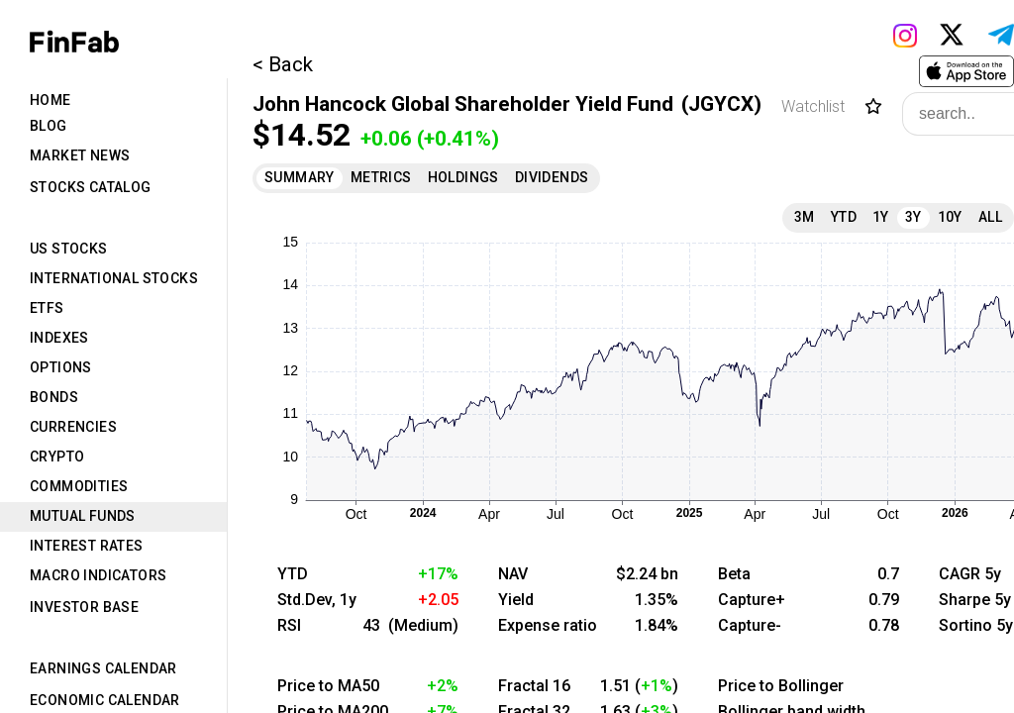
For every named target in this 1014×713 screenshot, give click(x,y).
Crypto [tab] (57, 456)
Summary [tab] (299, 177)
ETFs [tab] (47, 308)
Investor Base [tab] (84, 607)
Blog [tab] (48, 126)
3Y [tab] (913, 217)
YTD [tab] (844, 217)
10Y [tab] (950, 217)
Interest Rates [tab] (87, 546)
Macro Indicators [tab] (98, 575)
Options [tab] (61, 367)
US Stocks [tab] (69, 248)
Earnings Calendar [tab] (103, 668)
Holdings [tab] (463, 177)
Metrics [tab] (381, 177)
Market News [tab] (80, 155)
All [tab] (990, 217)
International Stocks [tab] (114, 278)
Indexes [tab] (59, 338)
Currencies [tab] (73, 427)
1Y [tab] (880, 217)
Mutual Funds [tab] (83, 516)
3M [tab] (804, 217)
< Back (283, 64)
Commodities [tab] (79, 486)
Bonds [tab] (54, 397)
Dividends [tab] (552, 177)
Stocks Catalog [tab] (91, 187)
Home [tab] (50, 100)
